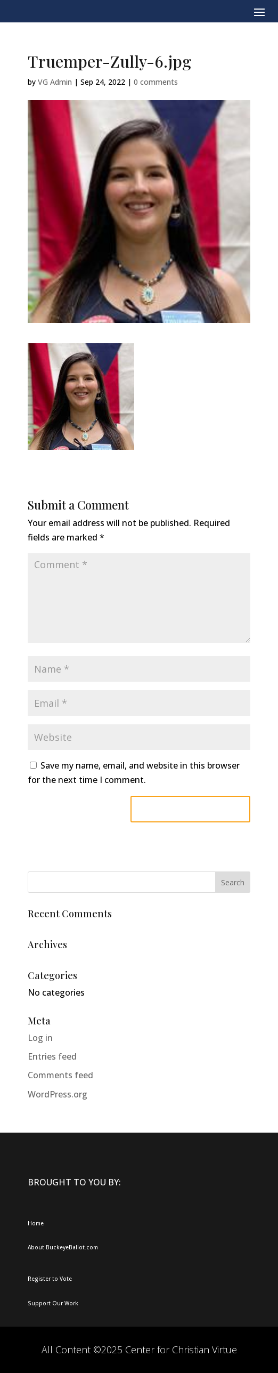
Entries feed (52, 1056)
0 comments (156, 82)
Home (36, 1223)
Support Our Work (53, 1303)
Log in (40, 1038)
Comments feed (60, 1075)
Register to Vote (50, 1278)
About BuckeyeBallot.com (63, 1247)
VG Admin (55, 82)
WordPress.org (57, 1094)
